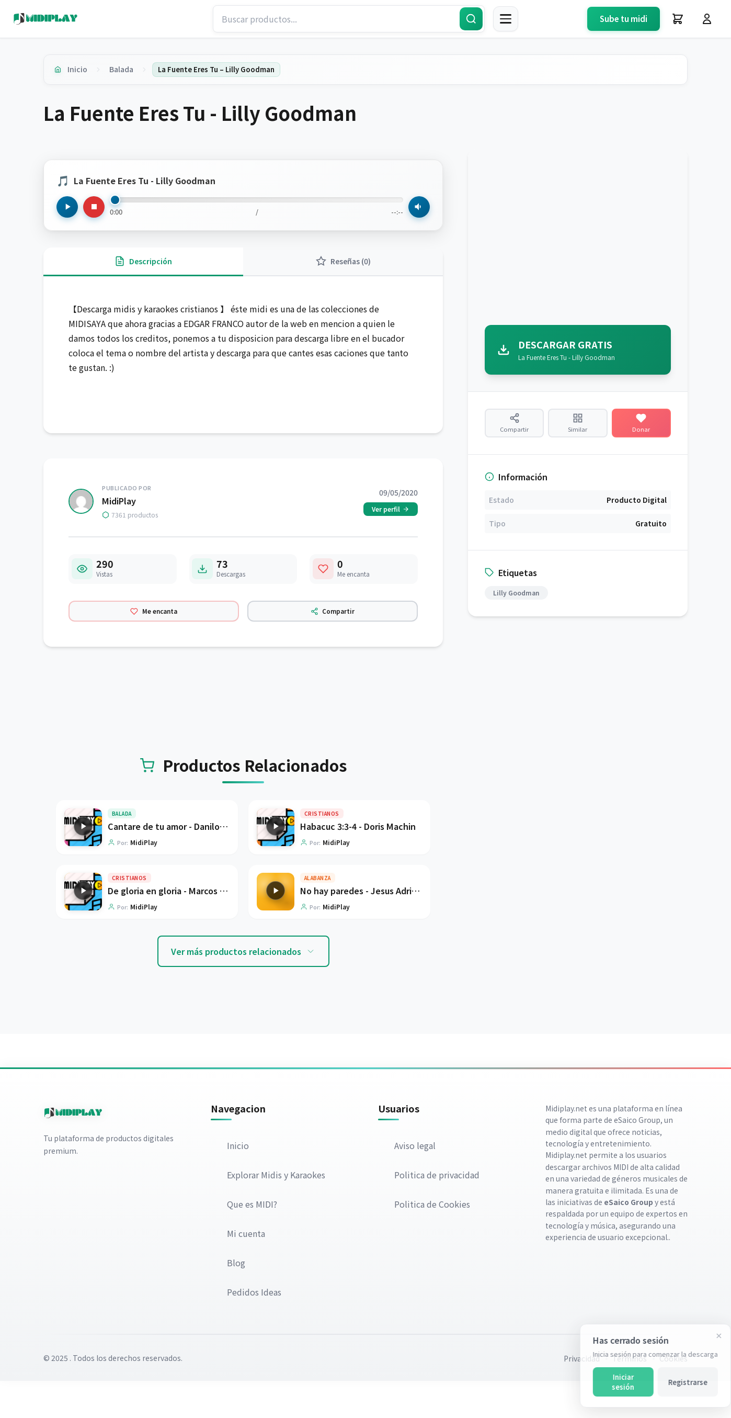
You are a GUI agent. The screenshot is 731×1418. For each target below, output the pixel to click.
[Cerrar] (708, 1336)
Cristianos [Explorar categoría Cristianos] (321, 848)
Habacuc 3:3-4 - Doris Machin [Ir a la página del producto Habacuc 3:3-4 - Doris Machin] (358, 860)
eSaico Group (637, 1157)
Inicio (80, 70)
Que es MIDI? (252, 1241)
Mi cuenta (246, 1270)
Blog (236, 1299)
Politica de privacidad (437, 1212)
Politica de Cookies (433, 1241)
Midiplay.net (566, 1145)
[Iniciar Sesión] (706, 18)
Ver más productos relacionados (243, 988)
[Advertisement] (578, 240)
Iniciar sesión (612, 1382)
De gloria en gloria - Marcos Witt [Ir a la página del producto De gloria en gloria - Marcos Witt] (172, 926)
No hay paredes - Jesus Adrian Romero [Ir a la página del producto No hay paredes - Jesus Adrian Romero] (377, 926)
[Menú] (505, 18)
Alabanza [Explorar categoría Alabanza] (317, 914)
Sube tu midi (623, 18)
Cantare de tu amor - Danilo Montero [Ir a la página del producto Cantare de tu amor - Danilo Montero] (182, 860)
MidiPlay (119, 516)
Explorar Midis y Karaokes (276, 1212)
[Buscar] (471, 18)
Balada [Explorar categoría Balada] (122, 848)
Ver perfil (390, 524)
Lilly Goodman (516, 607)
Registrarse (677, 1382)
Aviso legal (415, 1182)
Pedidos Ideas (254, 1329)
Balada (126, 70)
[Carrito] (677, 18)
